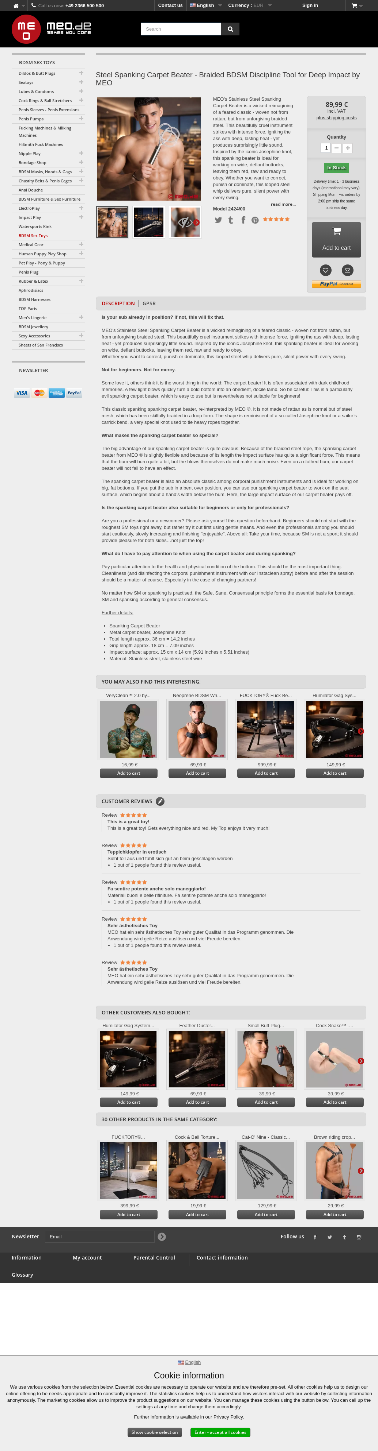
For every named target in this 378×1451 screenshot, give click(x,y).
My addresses (88, 1287)
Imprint (20, 1348)
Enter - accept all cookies (220, 1432)
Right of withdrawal (34, 1322)
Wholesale (23, 1296)
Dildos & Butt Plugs (37, 73)
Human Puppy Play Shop (43, 253)
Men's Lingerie (32, 317)
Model (220, 209)
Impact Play (30, 217)
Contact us (170, 5)
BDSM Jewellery (33, 326)
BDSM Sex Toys (33, 235)
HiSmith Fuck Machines (41, 144)
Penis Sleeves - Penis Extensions (49, 109)
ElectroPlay (29, 208)
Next (196, 222)
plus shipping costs (337, 117)
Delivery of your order (36, 1331)
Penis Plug (28, 272)
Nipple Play (30, 153)
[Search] (230, 29)
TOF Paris (28, 308)
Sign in (310, 5)
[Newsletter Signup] (77, 384)
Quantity (336, 137)
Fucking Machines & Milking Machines (45, 131)
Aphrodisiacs (31, 290)
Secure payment (30, 1313)
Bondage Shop (32, 162)
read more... (283, 204)
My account (87, 1257)
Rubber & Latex (33, 281)
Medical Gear (31, 244)
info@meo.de (238, 1309)
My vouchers (87, 1305)
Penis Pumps (31, 118)
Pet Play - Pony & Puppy (42, 263)
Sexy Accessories (34, 335)
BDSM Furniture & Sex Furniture (49, 199)
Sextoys (26, 82)
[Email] (42, 384)
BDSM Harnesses (34, 299)
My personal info (91, 1296)
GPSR (149, 303)
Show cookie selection (155, 1432)
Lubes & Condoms (36, 91)
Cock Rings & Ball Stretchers (45, 100)
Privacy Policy (228, 1417)
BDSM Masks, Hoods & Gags (45, 171)
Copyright (23, 1340)
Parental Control (151, 1310)
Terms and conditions (36, 1305)
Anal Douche (31, 190)
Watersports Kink (35, 226)
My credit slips (89, 1278)
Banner (20, 1287)
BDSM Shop (25, 1278)
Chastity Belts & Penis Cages (45, 180)
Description (118, 303)
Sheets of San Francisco (41, 345)
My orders (84, 1270)
